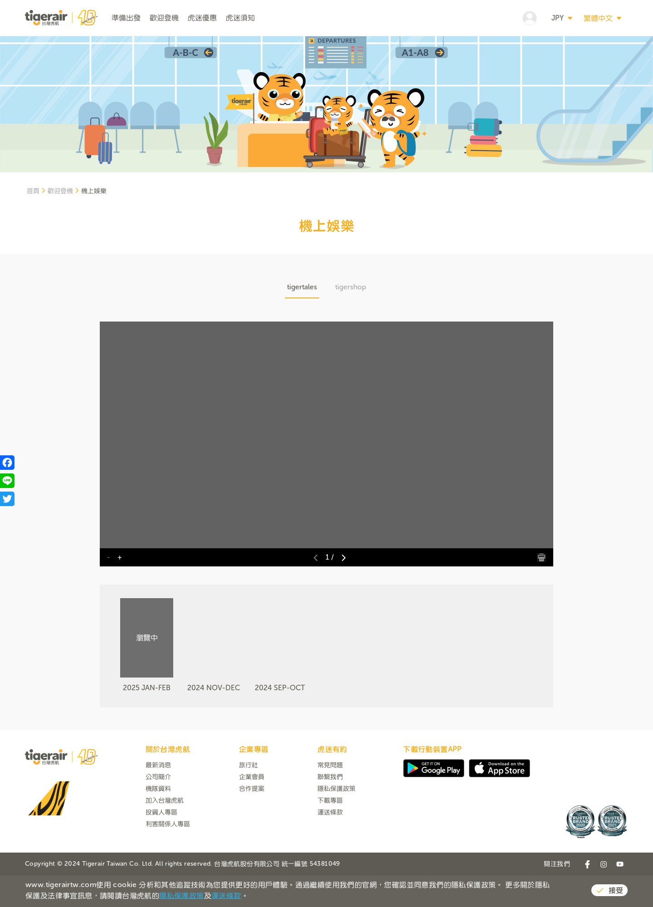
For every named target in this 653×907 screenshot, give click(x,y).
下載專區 (330, 834)
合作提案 (251, 822)
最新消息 (158, 798)
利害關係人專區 (168, 857)
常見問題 (330, 798)
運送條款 (330, 845)
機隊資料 (158, 822)
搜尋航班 (577, 53)
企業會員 (251, 810)
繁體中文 (598, 18)
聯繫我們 (330, 810)
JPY (557, 18)
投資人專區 (161, 845)
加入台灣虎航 (165, 834)
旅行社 (248, 798)
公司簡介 (158, 810)
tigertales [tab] (302, 320)
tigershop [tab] (350, 320)
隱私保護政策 (336, 822)
